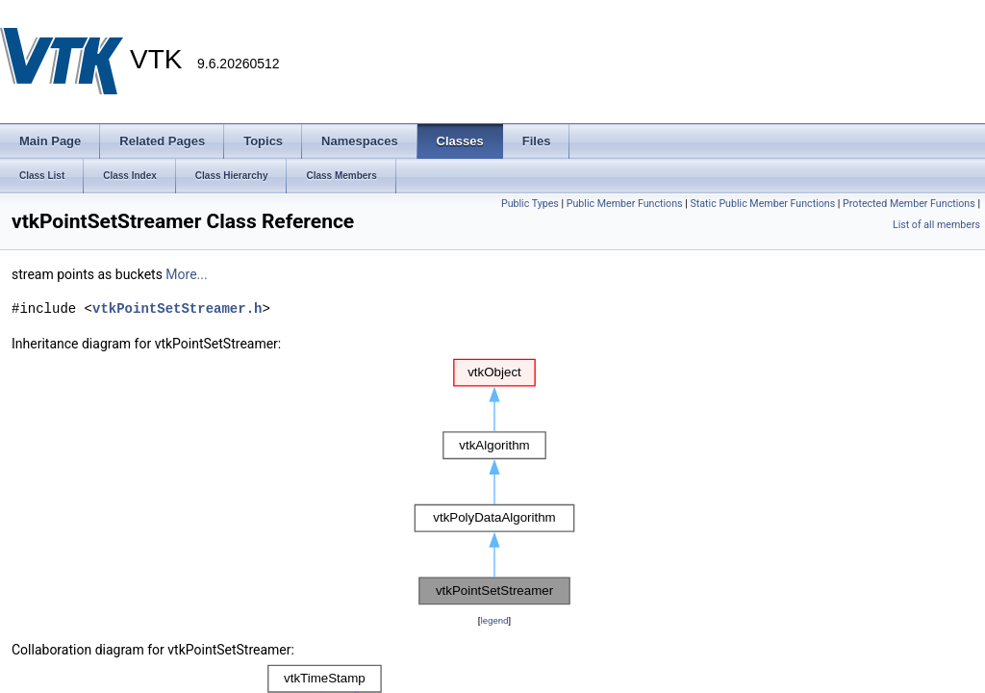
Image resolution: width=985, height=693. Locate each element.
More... (186, 274)
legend (494, 620)
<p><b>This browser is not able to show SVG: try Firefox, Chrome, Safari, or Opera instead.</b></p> (494, 482)
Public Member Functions (625, 203)
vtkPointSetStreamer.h (177, 308)
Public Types (530, 203)
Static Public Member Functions (762, 203)
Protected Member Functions (909, 203)
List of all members (936, 224)
